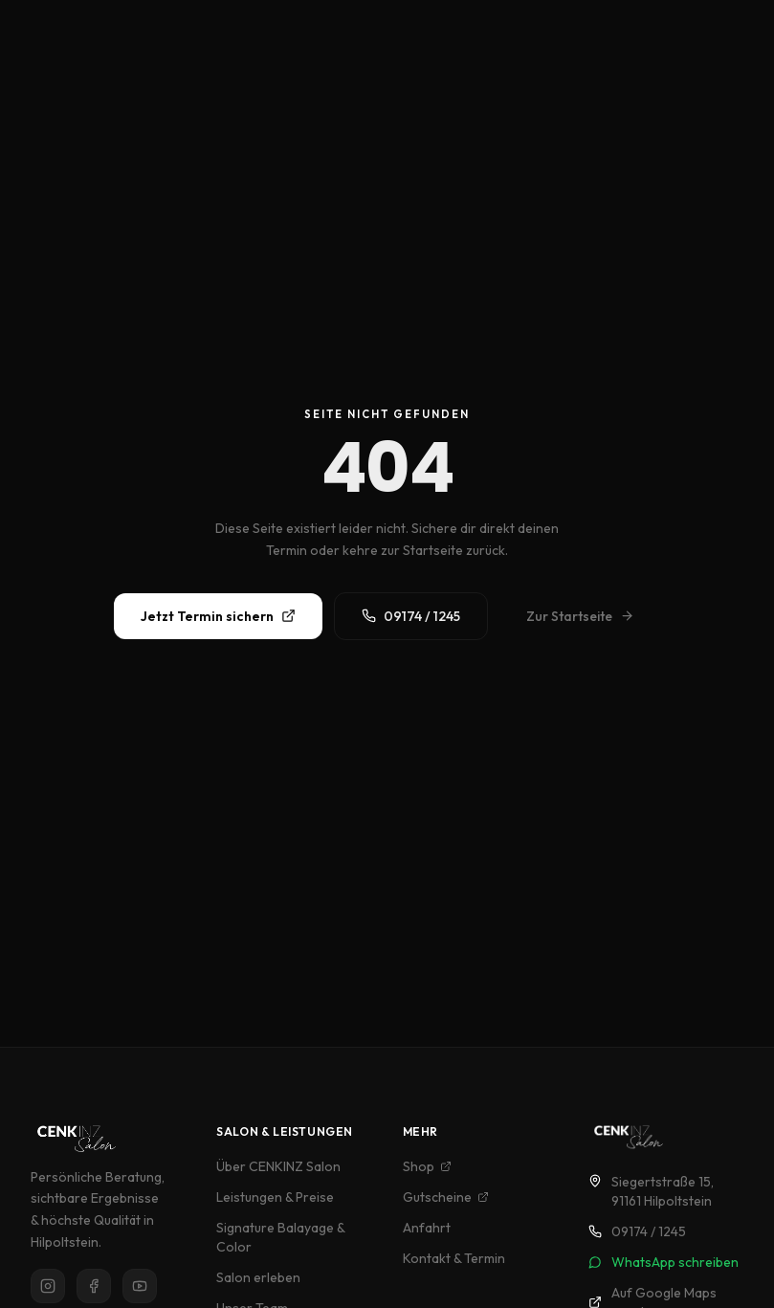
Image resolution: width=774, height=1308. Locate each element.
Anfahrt (427, 1227)
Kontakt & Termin (454, 1258)
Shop (427, 1166)
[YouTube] (139, 1286)
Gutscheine (446, 1197)
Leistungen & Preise (275, 1197)
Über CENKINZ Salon (278, 1166)
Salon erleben (258, 1277)
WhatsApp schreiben (663, 1262)
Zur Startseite (580, 616)
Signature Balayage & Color (280, 1237)
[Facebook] (94, 1286)
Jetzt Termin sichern (218, 616)
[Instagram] (48, 1286)
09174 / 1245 (411, 616)
